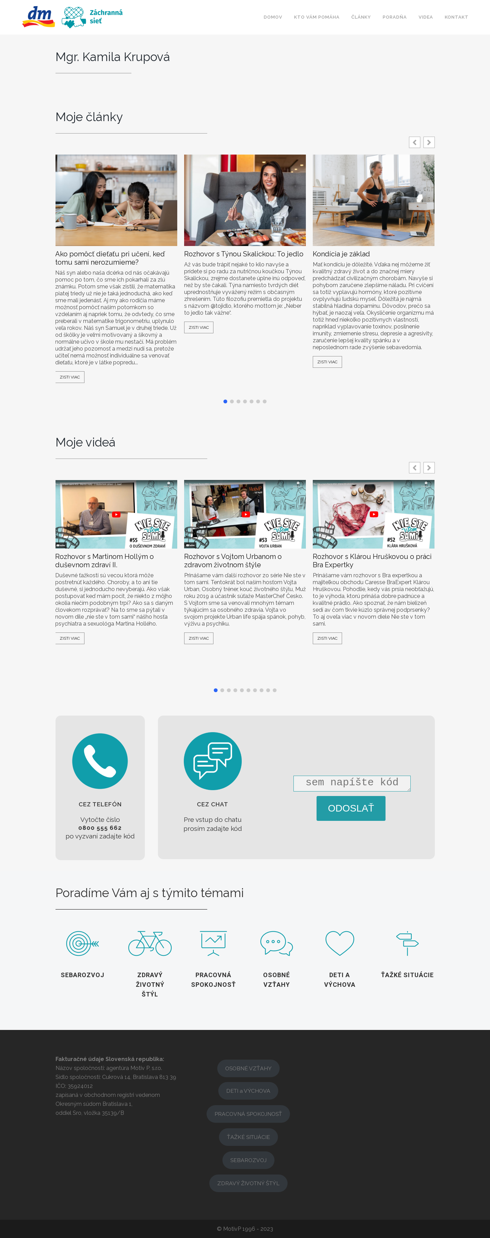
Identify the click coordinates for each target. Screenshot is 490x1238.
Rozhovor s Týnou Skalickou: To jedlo (243, 254)
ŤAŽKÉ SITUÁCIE (248, 1137)
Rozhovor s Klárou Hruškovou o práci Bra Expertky (372, 560)
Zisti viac (70, 377)
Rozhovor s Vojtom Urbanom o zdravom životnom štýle (233, 560)
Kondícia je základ (341, 254)
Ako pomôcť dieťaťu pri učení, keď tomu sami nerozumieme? (109, 258)
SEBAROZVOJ (248, 1160)
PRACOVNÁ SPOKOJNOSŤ (248, 1114)
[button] (429, 142)
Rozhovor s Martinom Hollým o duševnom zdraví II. (104, 560)
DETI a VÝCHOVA (248, 1091)
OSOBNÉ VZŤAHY (248, 1068)
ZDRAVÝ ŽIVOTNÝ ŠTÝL (248, 1183)
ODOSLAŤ (351, 808)
